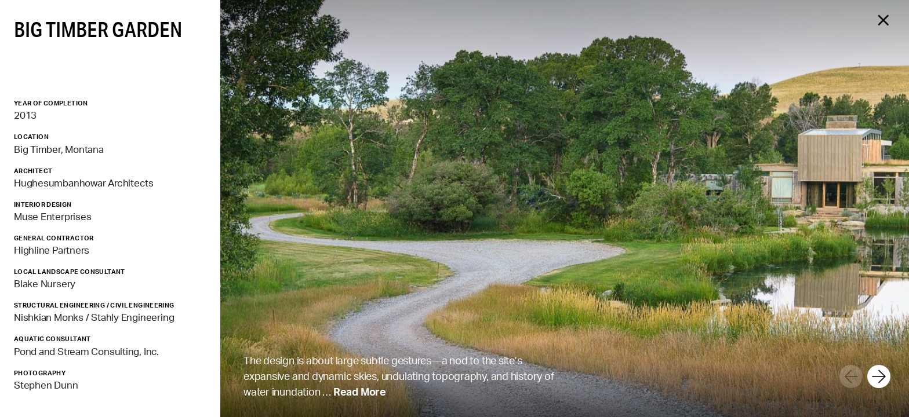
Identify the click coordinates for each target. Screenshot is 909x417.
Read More (359, 391)
